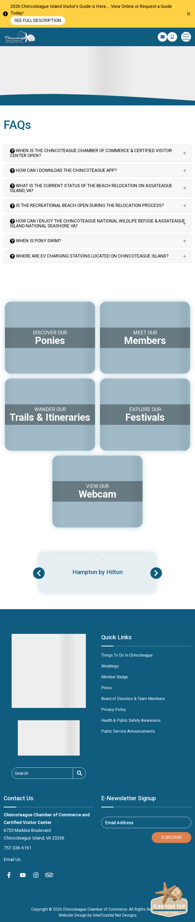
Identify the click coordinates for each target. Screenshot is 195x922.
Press (106, 687)
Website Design (73, 915)
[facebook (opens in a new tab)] (10, 875)
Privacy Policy (113, 709)
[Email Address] (163, 37)
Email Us (12, 859)
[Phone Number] (172, 37)
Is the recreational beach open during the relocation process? (87, 205)
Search (21, 773)
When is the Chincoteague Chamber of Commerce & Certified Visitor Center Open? (91, 153)
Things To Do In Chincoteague (127, 655)
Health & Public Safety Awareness (131, 720)
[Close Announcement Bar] (188, 13)
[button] (39, 573)
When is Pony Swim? (35, 240)
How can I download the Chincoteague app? (63, 170)
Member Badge (114, 677)
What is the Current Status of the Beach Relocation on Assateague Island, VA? (91, 188)
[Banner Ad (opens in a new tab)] (97, 568)
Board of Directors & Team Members (133, 698)
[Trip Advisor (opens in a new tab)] (49, 875)
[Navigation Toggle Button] (186, 37)
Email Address (119, 822)
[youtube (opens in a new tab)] (23, 875)
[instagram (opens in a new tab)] (36, 875)
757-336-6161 (17, 847)
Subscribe (171, 837)
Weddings (110, 666)
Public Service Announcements (128, 731)
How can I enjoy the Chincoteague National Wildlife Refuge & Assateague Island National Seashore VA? (97, 223)
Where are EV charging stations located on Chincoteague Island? (89, 256)
